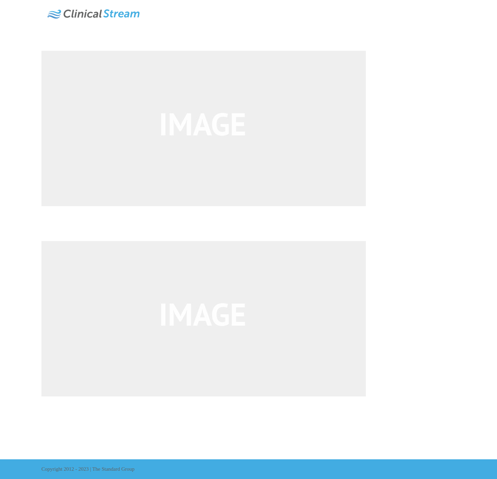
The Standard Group (113, 469)
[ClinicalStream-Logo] (93, 6)
